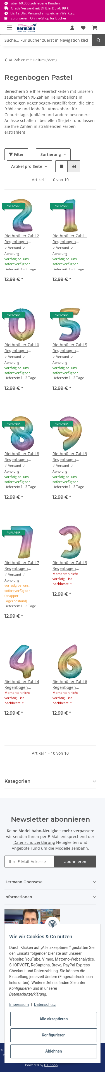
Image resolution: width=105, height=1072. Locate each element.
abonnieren (75, 861)
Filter (16, 154)
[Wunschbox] (83, 27)
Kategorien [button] (17, 781)
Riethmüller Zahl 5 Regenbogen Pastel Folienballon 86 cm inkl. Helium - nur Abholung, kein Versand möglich (69, 347)
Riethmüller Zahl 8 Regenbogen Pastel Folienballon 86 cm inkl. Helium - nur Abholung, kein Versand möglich (21, 456)
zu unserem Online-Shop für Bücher (38, 18)
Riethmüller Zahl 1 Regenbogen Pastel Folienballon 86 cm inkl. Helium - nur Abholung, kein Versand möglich (69, 239)
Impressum (19, 1004)
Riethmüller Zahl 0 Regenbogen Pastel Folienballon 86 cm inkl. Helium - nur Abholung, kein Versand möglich (21, 347)
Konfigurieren (53, 1035)
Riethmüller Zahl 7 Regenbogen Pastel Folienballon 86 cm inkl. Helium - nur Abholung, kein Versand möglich (21, 565)
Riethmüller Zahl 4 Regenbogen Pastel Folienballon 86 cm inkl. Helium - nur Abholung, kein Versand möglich (21, 684)
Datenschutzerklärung (34, 842)
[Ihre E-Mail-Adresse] (29, 861)
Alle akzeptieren (53, 1019)
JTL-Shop (51, 1065)
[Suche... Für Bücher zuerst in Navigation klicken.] (46, 40)
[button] (72, 27)
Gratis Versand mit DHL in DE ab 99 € (40, 8)
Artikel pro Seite (26, 166)
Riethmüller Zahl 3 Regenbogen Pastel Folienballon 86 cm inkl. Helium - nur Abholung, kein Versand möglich (69, 565)
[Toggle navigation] (9, 25)
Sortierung (50, 154)
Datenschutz (45, 1004)
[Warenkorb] (95, 27)
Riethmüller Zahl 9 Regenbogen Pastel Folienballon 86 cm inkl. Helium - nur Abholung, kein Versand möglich (69, 456)
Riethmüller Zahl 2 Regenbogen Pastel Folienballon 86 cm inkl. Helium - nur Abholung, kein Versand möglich (21, 239)
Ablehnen (53, 1051)
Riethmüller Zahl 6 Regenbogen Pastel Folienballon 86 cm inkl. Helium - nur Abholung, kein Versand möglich (69, 684)
